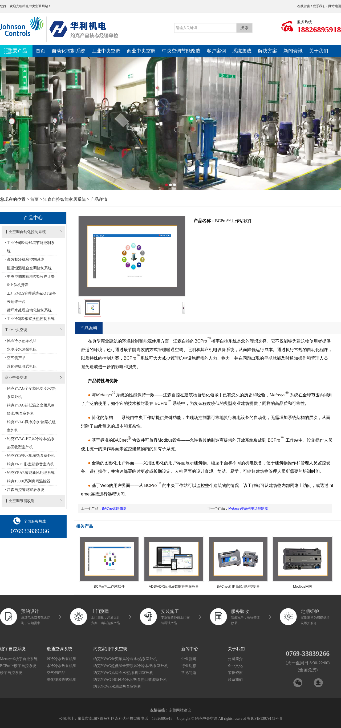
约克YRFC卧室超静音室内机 (30, 464)
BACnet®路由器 (114, 508)
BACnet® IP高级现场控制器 (238, 586)
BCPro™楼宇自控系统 (18, 666)
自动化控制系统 (68, 51)
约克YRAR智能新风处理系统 (31, 473)
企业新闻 (188, 659)
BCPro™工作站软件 (109, 586)
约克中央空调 (32, 6)
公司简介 (235, 659)
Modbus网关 (302, 586)
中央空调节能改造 (181, 51)
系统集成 (241, 51)
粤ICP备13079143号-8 (264, 719)
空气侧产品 (16, 358)
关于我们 (318, 51)
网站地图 (334, 6)
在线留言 (303, 6)
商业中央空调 (141, 51)
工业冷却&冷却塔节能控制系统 (31, 247)
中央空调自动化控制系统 (25, 232)
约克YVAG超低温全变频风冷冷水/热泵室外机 (31, 409)
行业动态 (188, 666)
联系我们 (319, 6)
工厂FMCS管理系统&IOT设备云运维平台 (31, 297)
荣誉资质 (235, 673)
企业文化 (235, 666)
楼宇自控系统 (11, 673)
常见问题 (188, 673)
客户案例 (216, 51)
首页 (40, 51)
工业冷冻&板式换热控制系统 (31, 319)
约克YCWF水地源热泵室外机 (31, 456)
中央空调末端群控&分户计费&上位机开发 (31, 281)
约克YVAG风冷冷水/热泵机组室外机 (31, 426)
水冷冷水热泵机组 (22, 349)
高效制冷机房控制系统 (25, 260)
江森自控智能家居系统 (64, 199)
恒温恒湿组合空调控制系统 (29, 268)
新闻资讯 (293, 51)
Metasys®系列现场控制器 (248, 508)
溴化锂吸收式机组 (22, 366)
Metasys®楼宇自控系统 (19, 659)
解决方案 (267, 51)
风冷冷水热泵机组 (22, 341)
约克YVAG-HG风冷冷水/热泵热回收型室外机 (31, 443)
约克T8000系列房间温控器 (28, 481)
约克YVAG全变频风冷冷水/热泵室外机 (31, 393)
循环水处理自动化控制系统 (29, 310)
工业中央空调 (106, 51)
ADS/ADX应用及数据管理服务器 (173, 586)
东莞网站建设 (180, 710)
